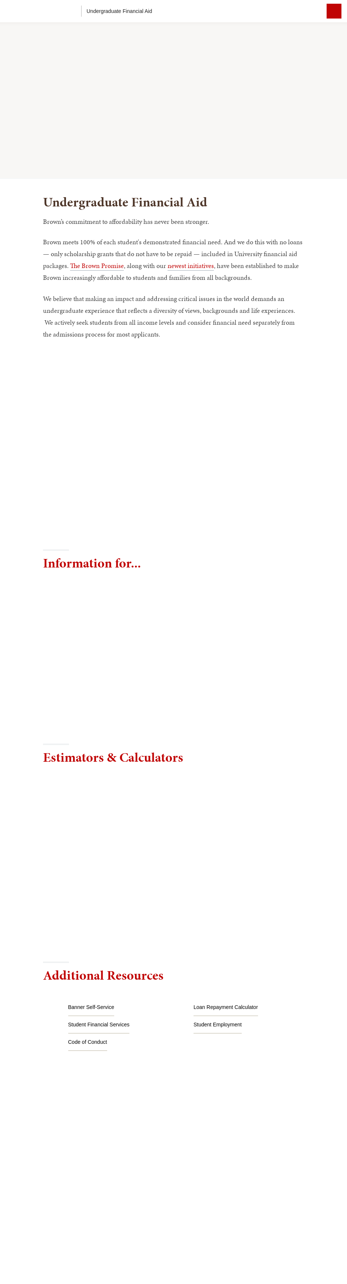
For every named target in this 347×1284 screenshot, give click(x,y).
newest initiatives (191, 265)
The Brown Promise (97, 265)
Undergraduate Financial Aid (119, 11)
